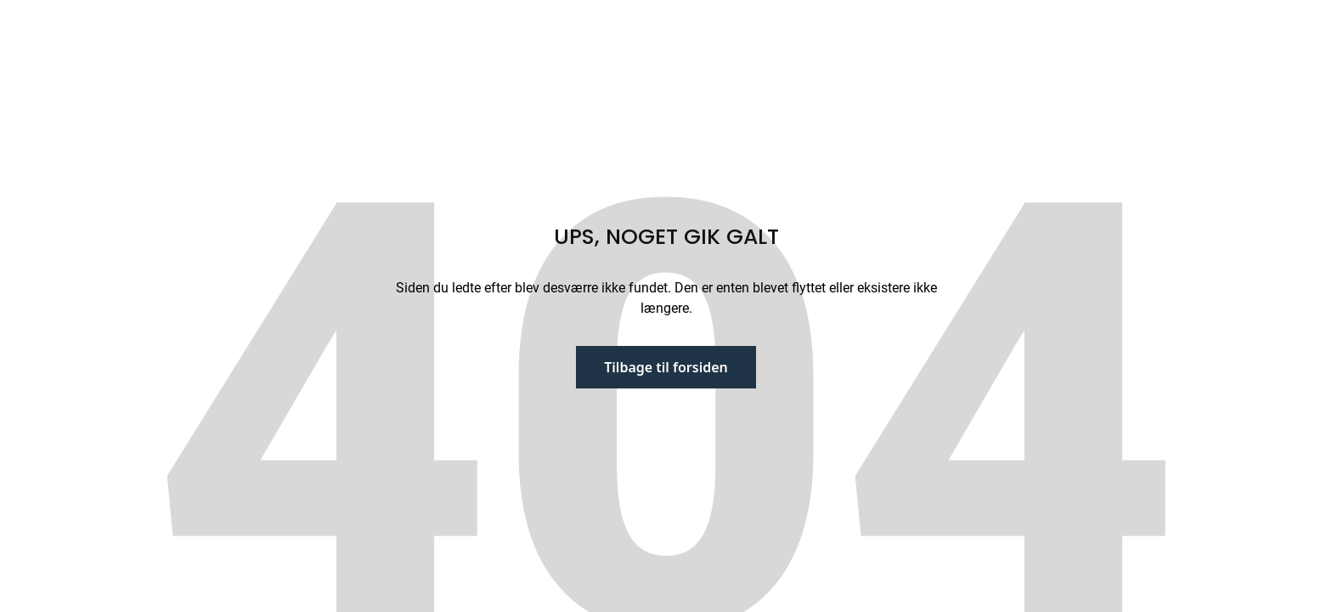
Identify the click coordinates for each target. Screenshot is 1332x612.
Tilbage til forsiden (666, 367)
